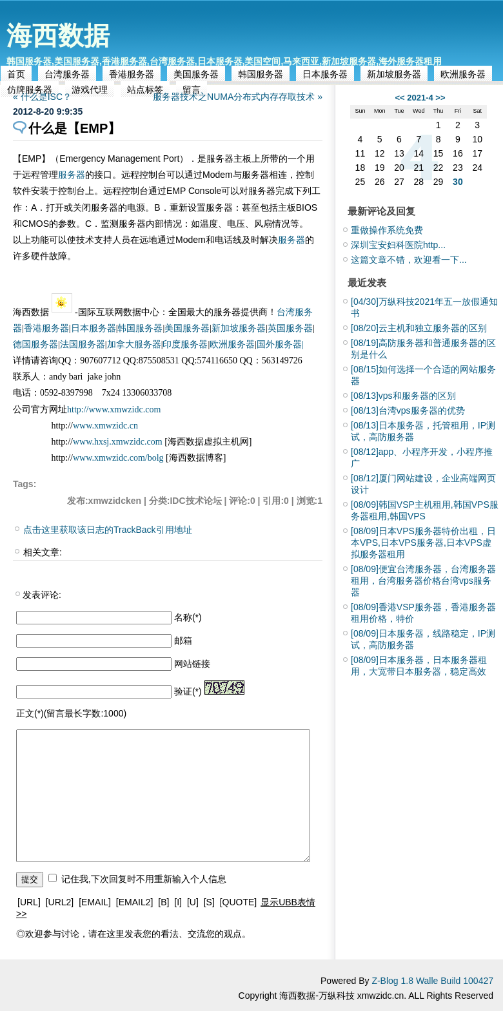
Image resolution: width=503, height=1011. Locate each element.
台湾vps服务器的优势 (408, 410)
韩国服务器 (260, 74)
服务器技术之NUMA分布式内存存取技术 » (237, 96)
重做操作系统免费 (387, 230)
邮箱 (183, 640)
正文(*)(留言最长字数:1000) (71, 713)
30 (458, 182)
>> (440, 97)
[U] (193, 902)
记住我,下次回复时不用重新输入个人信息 (143, 879)
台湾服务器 (67, 74)
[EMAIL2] (134, 902)
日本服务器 (325, 74)
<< (399, 97)
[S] (209, 902)
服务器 (71, 174)
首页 (16, 74)
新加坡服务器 (394, 74)
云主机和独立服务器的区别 (419, 328)
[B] (163, 902)
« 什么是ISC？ (42, 96)
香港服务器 (131, 74)
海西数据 (58, 35)
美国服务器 (196, 74)
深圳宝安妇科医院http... (398, 245)
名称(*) (188, 617)
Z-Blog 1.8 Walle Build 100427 (432, 981)
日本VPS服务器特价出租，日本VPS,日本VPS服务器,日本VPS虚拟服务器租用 (423, 542)
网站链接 (192, 664)
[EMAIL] (95, 902)
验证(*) (188, 691)
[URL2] (60, 902)
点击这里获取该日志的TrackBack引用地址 (107, 530)
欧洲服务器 (463, 74)
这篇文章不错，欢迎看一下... (409, 260)
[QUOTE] (238, 902)
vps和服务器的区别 (403, 395)
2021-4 (420, 97)
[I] (178, 902)
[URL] (29, 902)
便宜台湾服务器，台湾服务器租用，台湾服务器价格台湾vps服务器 (423, 580)
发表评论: (42, 595)
